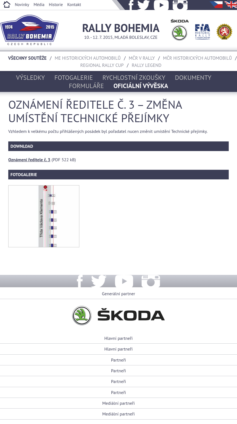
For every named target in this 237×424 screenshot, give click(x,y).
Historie (56, 4)
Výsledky (30, 77)
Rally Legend (146, 65)
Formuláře (86, 85)
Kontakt (74, 4)
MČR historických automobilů (197, 58)
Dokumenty (193, 77)
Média (39, 4)
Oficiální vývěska (141, 85)
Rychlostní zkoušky (134, 77)
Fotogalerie (74, 77)
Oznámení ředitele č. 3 (29, 159)
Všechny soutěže (27, 58)
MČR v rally (142, 58)
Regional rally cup (101, 65)
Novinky (22, 4)
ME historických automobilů (88, 58)
